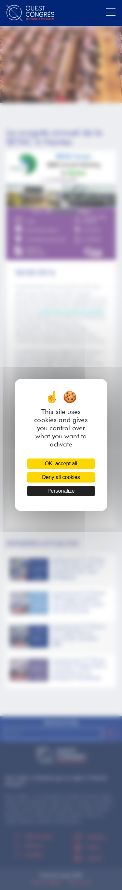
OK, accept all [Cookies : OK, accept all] (61, 463)
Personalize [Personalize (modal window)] (61, 491)
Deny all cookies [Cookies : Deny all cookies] (61, 477)
